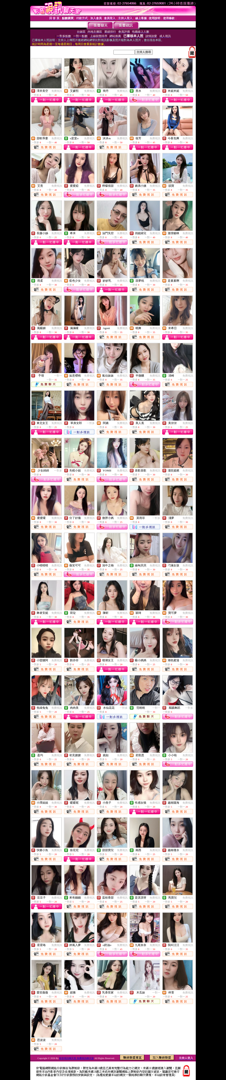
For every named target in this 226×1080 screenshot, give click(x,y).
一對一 (58, 375)
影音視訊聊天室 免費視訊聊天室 (76, 1058)
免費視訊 (56, 90)
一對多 (91, 423)
